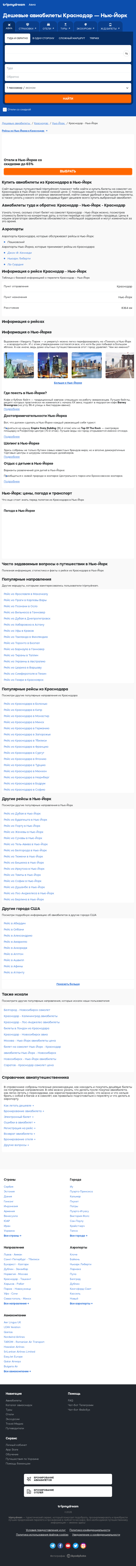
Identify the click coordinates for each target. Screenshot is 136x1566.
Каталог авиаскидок (19, 1405)
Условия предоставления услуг (46, 1530)
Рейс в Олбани (14, 929)
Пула (73, 1274)
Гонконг (9, 1201)
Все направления (15, 1303)
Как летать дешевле (18, 1105)
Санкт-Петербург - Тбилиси (21, 1259)
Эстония (9, 1191)
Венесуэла (11, 1216)
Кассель (75, 1293)
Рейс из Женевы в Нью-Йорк (23, 832)
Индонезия (11, 1206)
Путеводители (15, 1428)
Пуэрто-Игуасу (79, 1211)
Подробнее (12, 409)
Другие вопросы (15, 1145)
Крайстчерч (77, 1226)
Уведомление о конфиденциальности (96, 1534)
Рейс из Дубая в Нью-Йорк (22, 813)
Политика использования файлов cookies (42, 1534)
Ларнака (75, 1269)
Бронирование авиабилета (23, 1111)
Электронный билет (18, 1117)
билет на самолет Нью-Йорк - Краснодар (32, 1046)
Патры (74, 1206)
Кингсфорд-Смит (80, 1289)
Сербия (8, 1186)
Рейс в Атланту (14, 972)
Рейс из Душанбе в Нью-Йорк (24, 887)
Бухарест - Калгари (16, 1264)
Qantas (8, 1332)
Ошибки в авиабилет (19, 1122)
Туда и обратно (17, 38)
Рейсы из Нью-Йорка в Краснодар (23, 131)
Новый (74, 1298)
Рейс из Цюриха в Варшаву (23, 667)
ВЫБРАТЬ (68, 171)
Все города (78, 1235)
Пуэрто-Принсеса (81, 1191)
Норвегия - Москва (16, 1274)
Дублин (74, 1284)
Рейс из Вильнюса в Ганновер (24, 612)
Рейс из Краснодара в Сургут (24, 752)
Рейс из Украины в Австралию (24, 661)
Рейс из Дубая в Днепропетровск (27, 618)
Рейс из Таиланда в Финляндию (26, 637)
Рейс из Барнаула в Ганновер (24, 649)
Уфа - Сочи (11, 1293)
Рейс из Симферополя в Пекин (25, 673)
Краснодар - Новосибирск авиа (26, 1034)
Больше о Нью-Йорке (68, 382)
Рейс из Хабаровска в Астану (24, 624)
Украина (9, 1231)
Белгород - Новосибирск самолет (27, 1010)
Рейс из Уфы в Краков (19, 630)
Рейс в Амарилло (15, 941)
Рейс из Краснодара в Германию (26, 728)
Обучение (12, 1454)
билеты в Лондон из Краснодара (26, 1028)
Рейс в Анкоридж (15, 948)
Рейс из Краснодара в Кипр (23, 710)
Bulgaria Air (11, 1366)
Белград (75, 1279)
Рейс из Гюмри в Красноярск (23, 679)
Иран (7, 1226)
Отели (10, 1414)
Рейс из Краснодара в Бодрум (24, 783)
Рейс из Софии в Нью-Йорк (22, 881)
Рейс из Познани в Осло (21, 606)
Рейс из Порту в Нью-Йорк (22, 825)
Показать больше (68, 984)
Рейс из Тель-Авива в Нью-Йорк (26, 844)
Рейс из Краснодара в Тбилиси (25, 740)
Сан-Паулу (77, 1221)
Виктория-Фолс (79, 1216)
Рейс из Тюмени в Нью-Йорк (23, 856)
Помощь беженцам (18, 1463)
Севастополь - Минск (17, 1298)
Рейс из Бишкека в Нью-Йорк (24, 862)
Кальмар (75, 1196)
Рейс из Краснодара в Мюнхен (25, 771)
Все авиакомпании (16, 1371)
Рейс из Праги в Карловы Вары (25, 600)
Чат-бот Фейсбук (79, 1409)
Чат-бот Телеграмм (80, 1405)
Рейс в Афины (13, 966)
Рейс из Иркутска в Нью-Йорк (24, 868)
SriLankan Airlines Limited (19, 1351)
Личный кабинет (16, 1445)
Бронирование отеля (19, 1139)
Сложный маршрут (72, 38)
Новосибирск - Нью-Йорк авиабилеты (30, 1059)
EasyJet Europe (13, 1356)
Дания (8, 1196)
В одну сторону (43, 38)
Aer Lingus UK (12, 1322)
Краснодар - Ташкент (17, 1279)
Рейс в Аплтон (13, 954)
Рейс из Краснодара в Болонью (25, 703)
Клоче (73, 1254)
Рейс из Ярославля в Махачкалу (26, 594)
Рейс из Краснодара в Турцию (25, 765)
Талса (74, 1231)
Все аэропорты (80, 1303)
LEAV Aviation (12, 1327)
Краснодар (41, 123)
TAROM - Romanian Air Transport (24, 1342)
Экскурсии (13, 1419)
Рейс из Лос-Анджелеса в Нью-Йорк (29, 893)
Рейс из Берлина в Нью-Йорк (24, 899)
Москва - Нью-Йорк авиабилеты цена (30, 1040)
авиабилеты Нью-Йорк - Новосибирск (30, 1053)
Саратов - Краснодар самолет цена (29, 1065)
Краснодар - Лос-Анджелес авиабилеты (32, 1022)
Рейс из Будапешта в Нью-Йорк (25, 819)
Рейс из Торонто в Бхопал (22, 643)
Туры (9, 1409)
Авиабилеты (14, 1400)
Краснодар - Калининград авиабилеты (30, 1016)
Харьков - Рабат (14, 1284)
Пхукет (74, 1201)
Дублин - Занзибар (16, 1269)
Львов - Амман (13, 1254)
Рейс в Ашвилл (14, 960)
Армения (9, 1211)
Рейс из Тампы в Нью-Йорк (22, 875)
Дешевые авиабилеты (16, 123)
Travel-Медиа (14, 1423)
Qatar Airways (12, 1361)
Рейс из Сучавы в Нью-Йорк (23, 838)
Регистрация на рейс (19, 1128)
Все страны (12, 1235)
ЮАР (7, 1221)
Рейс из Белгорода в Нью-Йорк (25, 850)
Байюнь (75, 1259)
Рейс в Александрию (18, 935)
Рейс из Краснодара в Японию (25, 759)
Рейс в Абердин (15, 923)
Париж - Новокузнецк (17, 1289)
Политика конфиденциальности (90, 1530)
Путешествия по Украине (22, 1459)
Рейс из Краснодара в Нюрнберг (26, 777)
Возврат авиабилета (18, 1133)
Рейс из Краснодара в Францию (26, 746)
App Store (12, 1449)
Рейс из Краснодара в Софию (24, 789)
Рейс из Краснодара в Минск (24, 722)
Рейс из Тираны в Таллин (21, 655)
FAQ (70, 1400)
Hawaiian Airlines (14, 1347)
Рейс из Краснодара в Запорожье (27, 734)
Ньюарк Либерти (80, 1264)
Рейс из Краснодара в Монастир (26, 716)
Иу (71, 1186)
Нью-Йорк (59, 123)
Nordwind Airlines (14, 1337)
